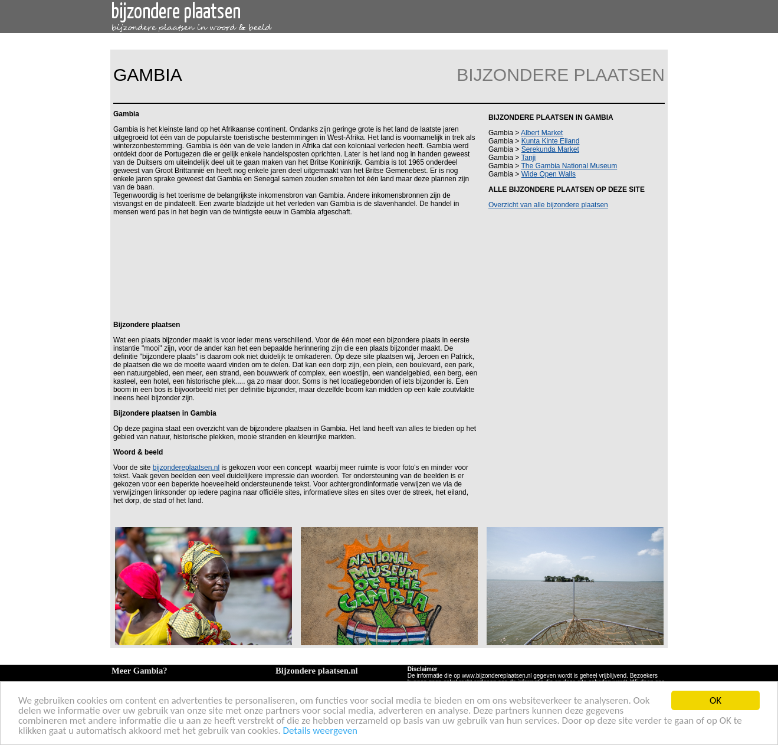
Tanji (528, 157)
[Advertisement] (294, 267)
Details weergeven (320, 731)
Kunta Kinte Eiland (550, 141)
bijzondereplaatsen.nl (186, 467)
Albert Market (542, 133)
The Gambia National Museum (569, 166)
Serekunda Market (550, 149)
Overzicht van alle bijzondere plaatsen (548, 205)
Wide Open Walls (548, 174)
